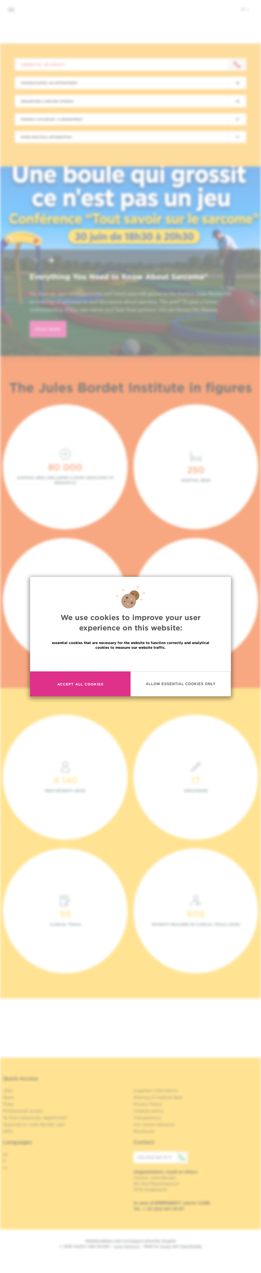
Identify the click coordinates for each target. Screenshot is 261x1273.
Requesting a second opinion (47, 101)
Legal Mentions (126, 1246)
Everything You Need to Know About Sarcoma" (119, 276)
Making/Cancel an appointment (49, 83)
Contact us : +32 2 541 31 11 (42, 64)
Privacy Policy (147, 1104)
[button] (36, 261)
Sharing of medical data (157, 1097)
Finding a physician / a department (52, 119)
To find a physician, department (35, 1117)
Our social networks (154, 1124)
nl (5, 1167)
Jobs (8, 1090)
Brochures (144, 1131)
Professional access (23, 1111)
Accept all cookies (80, 684)
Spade (165, 1246)
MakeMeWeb (191, 1246)
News (8, 1097)
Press (8, 1104)
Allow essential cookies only (181, 684)
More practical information (46, 137)
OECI (8, 1131)
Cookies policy (148, 1111)
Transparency (147, 1117)
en (245, 9)
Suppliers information (155, 1090)
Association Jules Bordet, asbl (34, 1124)
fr (4, 1161)
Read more (130, 660)
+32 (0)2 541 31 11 (162, 1157)
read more (48, 329)
